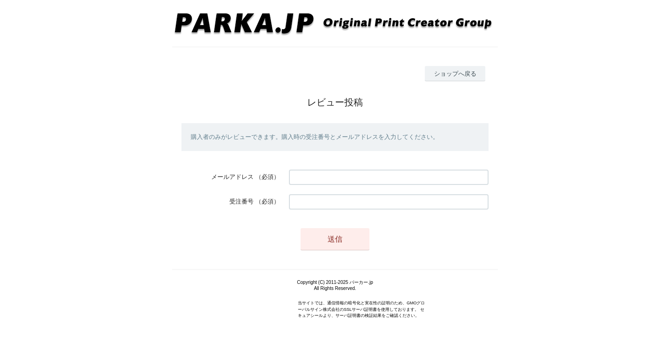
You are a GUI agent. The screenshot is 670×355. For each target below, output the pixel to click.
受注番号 (241, 201)
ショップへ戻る (455, 73)
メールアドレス (232, 176)
